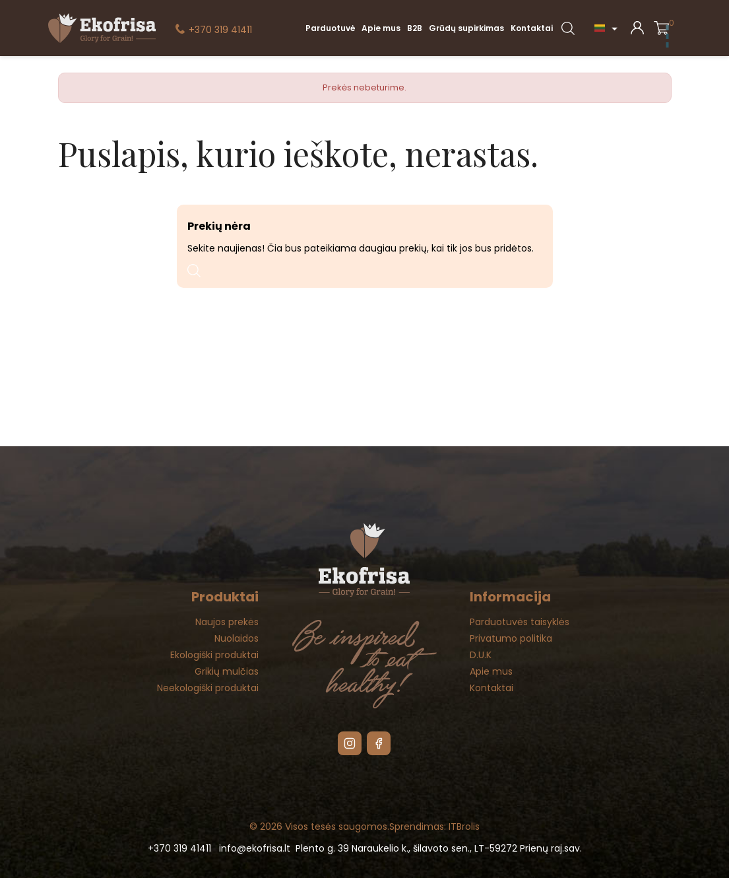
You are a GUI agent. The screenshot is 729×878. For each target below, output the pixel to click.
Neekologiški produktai (208, 687)
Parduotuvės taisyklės (519, 621)
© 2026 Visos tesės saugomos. (319, 826)
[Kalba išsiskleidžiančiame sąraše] (607, 28)
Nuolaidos (236, 638)
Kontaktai (532, 28)
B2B (414, 28)
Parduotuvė (330, 28)
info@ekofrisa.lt (254, 848)
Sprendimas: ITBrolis (434, 826)
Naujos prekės (227, 621)
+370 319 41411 (220, 29)
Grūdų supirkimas (466, 28)
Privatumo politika (511, 638)
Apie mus (381, 28)
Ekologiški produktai (214, 654)
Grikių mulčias (227, 671)
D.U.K (480, 654)
